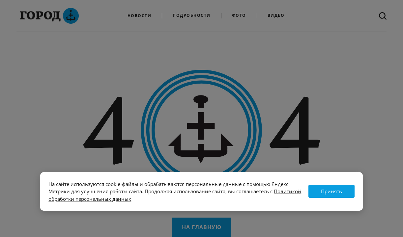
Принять (331, 191)
